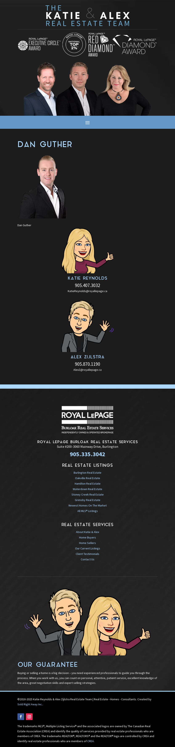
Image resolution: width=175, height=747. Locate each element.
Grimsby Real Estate (87, 500)
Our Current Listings (87, 548)
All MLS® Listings (87, 511)
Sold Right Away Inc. (29, 704)
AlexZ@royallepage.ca (87, 370)
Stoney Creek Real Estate (88, 494)
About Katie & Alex (87, 532)
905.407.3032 (87, 285)
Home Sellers (87, 543)
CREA (90, 741)
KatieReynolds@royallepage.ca (87, 291)
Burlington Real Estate (87, 473)
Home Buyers (87, 537)
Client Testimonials (87, 554)
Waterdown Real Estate (87, 489)
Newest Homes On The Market (88, 505)
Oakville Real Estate (87, 478)
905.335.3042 (87, 454)
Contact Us (87, 559)
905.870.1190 (87, 364)
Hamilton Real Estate (88, 483)
